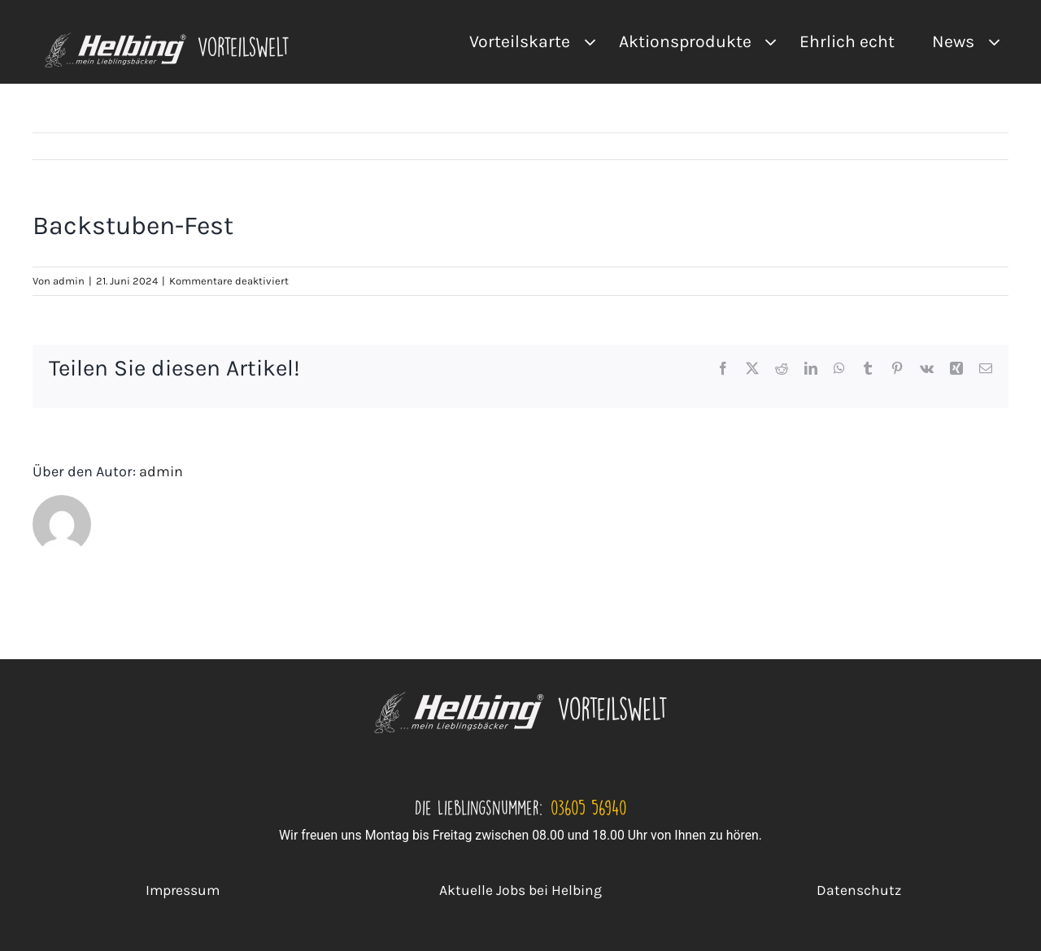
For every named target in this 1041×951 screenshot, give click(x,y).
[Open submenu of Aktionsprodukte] (766, 41)
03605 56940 (589, 807)
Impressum (183, 890)
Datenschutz (859, 890)
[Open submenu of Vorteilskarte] (585, 41)
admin (69, 281)
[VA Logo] (167, 39)
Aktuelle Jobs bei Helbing (520, 890)
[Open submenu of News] (989, 41)
